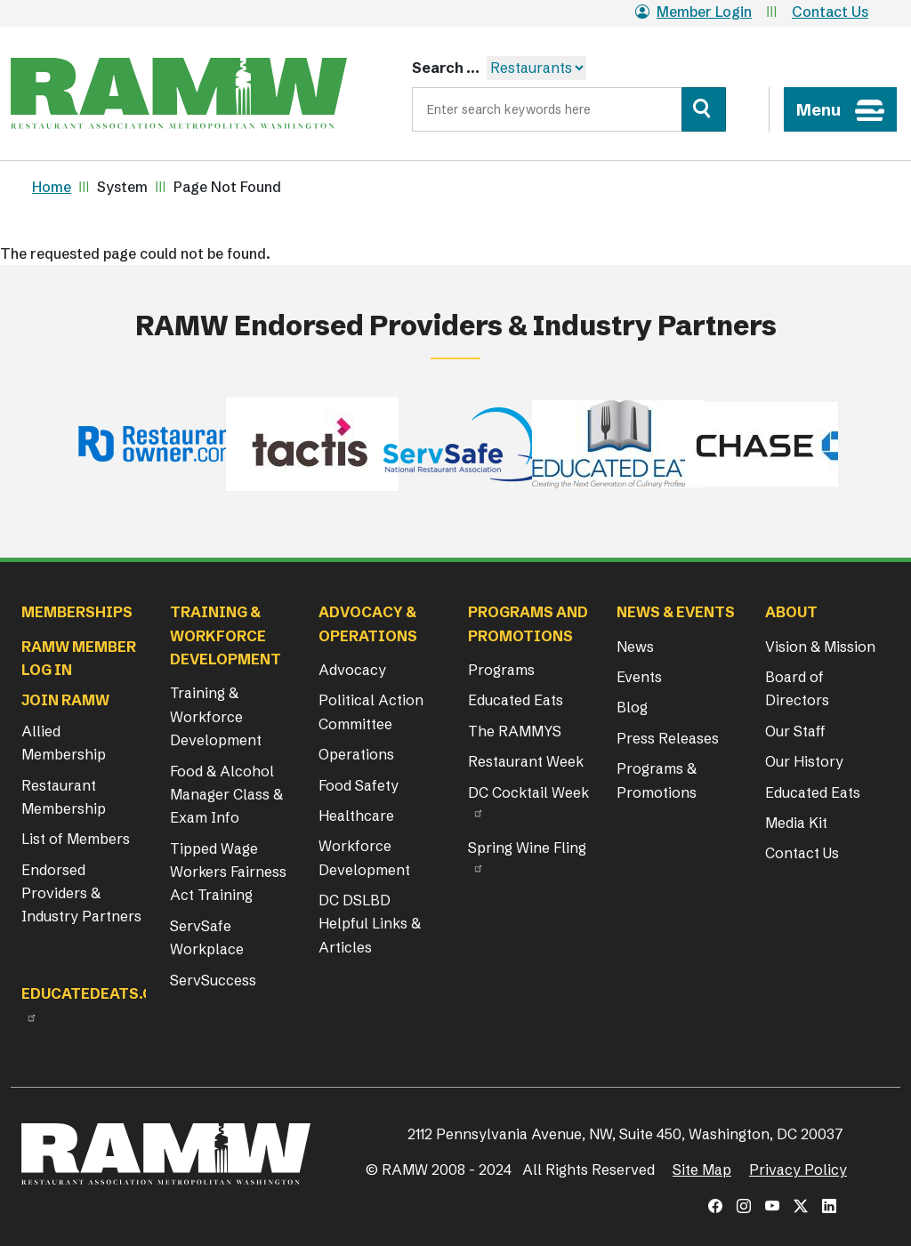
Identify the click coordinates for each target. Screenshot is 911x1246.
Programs (501, 670)
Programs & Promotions (657, 780)
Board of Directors (797, 688)
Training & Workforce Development (216, 716)
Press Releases (668, 738)
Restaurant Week (526, 761)
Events (639, 677)
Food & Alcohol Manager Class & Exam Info (226, 794)
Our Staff (795, 731)
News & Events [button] (676, 612)
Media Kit (796, 823)
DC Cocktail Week (528, 792)
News (635, 646)
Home (51, 187)
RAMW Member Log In (78, 658)
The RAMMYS (514, 731)
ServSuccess (213, 980)
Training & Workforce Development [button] (225, 635)
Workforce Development (364, 857)
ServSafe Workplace (207, 937)
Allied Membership (63, 742)
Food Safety (358, 785)
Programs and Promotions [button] (528, 623)
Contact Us (830, 11)
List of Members (75, 839)
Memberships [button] (77, 612)
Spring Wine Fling (527, 847)
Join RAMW (65, 700)
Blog (632, 707)
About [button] (791, 612)
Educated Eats (515, 700)
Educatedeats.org (97, 993)
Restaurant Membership (63, 796)
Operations (356, 754)
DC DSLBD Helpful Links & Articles (369, 923)
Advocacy (352, 670)
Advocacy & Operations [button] (367, 623)
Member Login (693, 11)
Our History (804, 761)
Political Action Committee (370, 711)
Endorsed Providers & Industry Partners (81, 893)
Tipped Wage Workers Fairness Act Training (228, 872)
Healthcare (356, 815)
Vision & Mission (820, 646)
